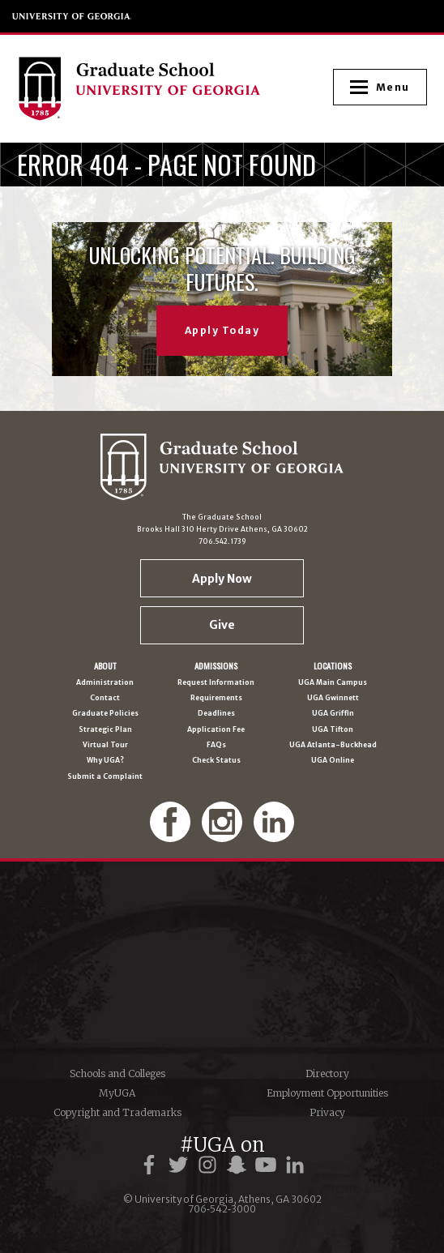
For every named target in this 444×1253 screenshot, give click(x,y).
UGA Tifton (332, 729)
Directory (327, 1073)
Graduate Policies (105, 713)
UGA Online (332, 760)
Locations (333, 665)
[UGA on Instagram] (209, 1165)
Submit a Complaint (105, 776)
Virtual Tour (105, 745)
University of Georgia (72, 16)
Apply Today (222, 330)
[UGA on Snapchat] (239, 1165)
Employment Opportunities (327, 1093)
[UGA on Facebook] (151, 1165)
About (105, 665)
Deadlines (216, 713)
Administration (105, 682)
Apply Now (222, 578)
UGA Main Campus (332, 682)
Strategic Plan (105, 729)
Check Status (216, 760)
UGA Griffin (333, 713)
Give (222, 625)
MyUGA (117, 1093)
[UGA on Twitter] (180, 1165)
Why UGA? (105, 760)
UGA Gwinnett (333, 698)
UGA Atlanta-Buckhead (333, 745)
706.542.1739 (222, 541)
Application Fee (216, 729)
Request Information (215, 682)
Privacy (327, 1112)
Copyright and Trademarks (117, 1112)
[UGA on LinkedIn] (295, 1165)
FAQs (216, 745)
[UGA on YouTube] (268, 1165)
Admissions (215, 665)
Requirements (216, 698)
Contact (105, 698)
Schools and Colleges (117, 1073)
